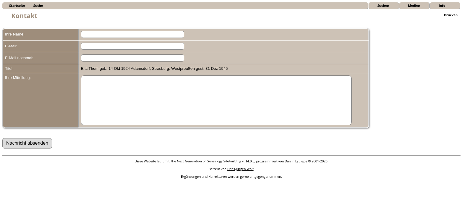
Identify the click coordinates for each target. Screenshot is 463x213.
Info (442, 5)
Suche (38, 5)
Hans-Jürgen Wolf (240, 177)
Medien (414, 5)
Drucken (451, 15)
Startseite (17, 5)
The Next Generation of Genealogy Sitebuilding (205, 170)
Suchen (383, 5)
